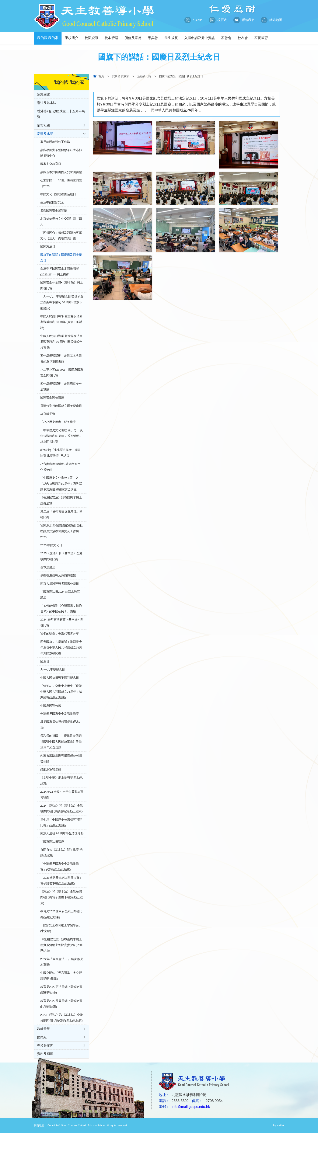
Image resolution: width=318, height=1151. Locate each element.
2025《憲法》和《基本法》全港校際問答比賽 (61, 565)
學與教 (154, 36)
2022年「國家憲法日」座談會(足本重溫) (61, 978)
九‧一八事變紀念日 (52, 680)
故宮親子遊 (47, 419)
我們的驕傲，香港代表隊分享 (59, 643)
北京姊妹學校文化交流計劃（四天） (61, 223)
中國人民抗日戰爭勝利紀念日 (59, 688)
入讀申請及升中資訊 (201, 36)
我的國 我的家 (49, 36)
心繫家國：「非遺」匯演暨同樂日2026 (61, 184)
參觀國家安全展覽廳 (53, 212)
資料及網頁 (45, 1072)
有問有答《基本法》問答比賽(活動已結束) (61, 867)
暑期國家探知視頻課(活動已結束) (60, 736)
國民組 (42, 1055)
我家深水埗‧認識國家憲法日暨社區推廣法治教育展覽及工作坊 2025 (61, 539)
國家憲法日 (47, 249)
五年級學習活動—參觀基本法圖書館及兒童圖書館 (61, 363)
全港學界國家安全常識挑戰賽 (59, 725)
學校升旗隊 (45, 1063)
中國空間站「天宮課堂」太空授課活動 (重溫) (61, 992)
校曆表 (218, 20)
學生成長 (172, 36)
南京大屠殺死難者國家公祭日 (59, 592)
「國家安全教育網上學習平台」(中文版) (61, 944)
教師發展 (43, 1046)
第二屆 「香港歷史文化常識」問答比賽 (61, 522)
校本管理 (113, 36)
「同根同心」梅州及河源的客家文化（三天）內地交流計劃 (61, 238)
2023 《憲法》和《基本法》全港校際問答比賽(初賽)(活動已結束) (61, 1035)
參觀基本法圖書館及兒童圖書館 (61, 173)
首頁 (101, 76)
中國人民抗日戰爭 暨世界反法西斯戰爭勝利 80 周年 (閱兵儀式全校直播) (61, 346)
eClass (193, 20)
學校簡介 (73, 36)
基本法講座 (47, 576)
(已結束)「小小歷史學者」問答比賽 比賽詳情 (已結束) (60, 459)
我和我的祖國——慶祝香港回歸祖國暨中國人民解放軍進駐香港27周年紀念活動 (61, 753)
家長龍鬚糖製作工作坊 (55, 142)
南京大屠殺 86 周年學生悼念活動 (62, 847)
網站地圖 (271, 20)
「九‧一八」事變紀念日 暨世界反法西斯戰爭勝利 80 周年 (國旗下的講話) (62, 306)
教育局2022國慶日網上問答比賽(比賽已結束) (61, 1021)
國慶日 (44, 672)
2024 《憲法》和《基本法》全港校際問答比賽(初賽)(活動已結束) (61, 822)
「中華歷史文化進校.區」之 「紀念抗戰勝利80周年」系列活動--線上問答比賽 (62, 442)
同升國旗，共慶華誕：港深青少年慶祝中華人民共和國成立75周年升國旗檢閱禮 (61, 657)
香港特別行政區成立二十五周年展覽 (61, 114)
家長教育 (262, 36)
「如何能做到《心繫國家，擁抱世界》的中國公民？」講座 (61, 618)
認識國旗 (43, 94)
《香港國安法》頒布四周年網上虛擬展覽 (61, 508)
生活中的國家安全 (52, 204)
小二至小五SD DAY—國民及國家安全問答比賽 (61, 377)
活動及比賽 (144, 76)
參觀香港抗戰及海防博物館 (58, 584)
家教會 (228, 36)
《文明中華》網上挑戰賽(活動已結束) (61, 793)
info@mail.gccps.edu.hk (191, 1125)
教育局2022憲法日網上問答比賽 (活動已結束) (61, 1006)
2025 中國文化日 (51, 553)
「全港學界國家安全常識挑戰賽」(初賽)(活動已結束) (59, 881)
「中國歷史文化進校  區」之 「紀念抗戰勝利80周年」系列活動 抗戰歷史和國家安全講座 (61, 490)
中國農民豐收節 (50, 717)
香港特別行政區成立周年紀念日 (61, 411)
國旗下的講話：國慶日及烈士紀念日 (61, 260)
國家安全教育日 (50, 165)
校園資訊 (93, 36)
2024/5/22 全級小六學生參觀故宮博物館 (62, 807)
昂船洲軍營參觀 (50, 782)
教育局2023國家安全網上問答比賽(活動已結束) (61, 929)
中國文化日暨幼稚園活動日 (58, 196)
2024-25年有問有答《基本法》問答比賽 (62, 632)
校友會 (244, 36)
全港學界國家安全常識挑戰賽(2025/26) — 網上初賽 (59, 274)
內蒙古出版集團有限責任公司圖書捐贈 (61, 771)
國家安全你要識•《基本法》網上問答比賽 (61, 288)
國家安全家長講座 (52, 403)
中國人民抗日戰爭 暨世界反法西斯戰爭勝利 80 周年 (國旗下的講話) (61, 326)
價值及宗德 (135, 36)
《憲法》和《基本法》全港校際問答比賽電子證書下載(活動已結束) (61, 912)
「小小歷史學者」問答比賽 (58, 428)
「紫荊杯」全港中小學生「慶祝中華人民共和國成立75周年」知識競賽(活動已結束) (61, 702)
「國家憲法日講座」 (53, 855)
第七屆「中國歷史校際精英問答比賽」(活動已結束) (61, 836)
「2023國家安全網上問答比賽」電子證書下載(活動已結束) (61, 895)
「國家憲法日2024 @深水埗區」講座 (61, 604)
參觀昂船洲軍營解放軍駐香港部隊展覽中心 (61, 154)
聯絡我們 (244, 20)
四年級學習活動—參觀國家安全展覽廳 (61, 392)
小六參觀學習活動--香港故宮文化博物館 (60, 473)
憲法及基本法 (46, 103)
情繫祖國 (43, 126)
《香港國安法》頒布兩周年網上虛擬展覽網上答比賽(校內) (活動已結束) (61, 961)
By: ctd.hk (278, 1143)
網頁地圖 (39, 1143)
